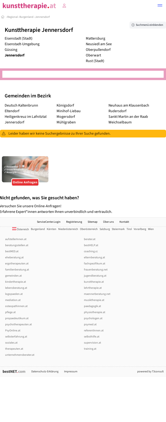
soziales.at (11, 343)
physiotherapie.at (94, 312)
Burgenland (26, 17)
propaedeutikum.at (17, 318)
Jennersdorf (42, 17)
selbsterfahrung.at (16, 337)
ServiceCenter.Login (49, 222)
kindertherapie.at (15, 282)
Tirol (129, 229)
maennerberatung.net (97, 294)
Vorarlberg (140, 229)
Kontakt (124, 222)
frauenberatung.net (96, 270)
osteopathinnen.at (16, 306)
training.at (90, 349)
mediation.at (13, 300)
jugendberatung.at (95, 276)
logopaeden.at (14, 294)
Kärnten (51, 229)
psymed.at (90, 324)
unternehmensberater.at (19, 355)
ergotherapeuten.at (17, 264)
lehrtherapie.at (93, 288)
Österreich (20, 229)
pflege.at (10, 312)
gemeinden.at (13, 276)
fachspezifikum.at (94, 264)
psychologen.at (93, 318)
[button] (160, 6)
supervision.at (92, 343)
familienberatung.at (17, 270)
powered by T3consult (150, 372)
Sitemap (92, 222)
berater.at (89, 239)
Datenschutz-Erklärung (44, 372)
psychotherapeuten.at (18, 324)
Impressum (70, 372)
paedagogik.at (92, 306)
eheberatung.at (14, 257)
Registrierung (74, 222)
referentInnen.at (94, 331)
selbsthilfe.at (91, 337)
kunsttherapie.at (94, 282)
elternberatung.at (94, 257)
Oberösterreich (89, 229)
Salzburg (105, 229)
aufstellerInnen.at (15, 239)
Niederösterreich (68, 229)
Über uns (108, 222)
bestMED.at (11, 251)
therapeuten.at (14, 349)
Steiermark (118, 229)
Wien (151, 229)
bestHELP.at (91, 245)
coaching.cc (91, 251)
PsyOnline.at (12, 331)
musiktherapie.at (94, 300)
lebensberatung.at (16, 288)
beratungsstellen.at (16, 245)
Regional (12, 17)
